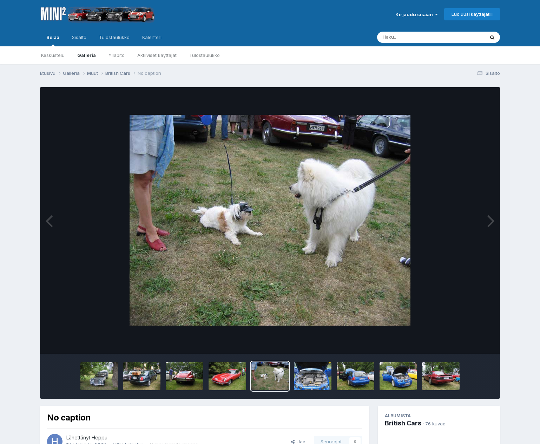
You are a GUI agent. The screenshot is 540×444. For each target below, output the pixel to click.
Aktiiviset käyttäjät (157, 55)
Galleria (86, 55)
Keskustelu (53, 55)
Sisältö (79, 37)
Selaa (52, 40)
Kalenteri (152, 37)
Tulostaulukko (204, 55)
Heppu (99, 437)
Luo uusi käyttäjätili (472, 14)
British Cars (403, 423)
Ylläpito (116, 55)
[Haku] (418, 37)
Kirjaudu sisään (416, 14)
